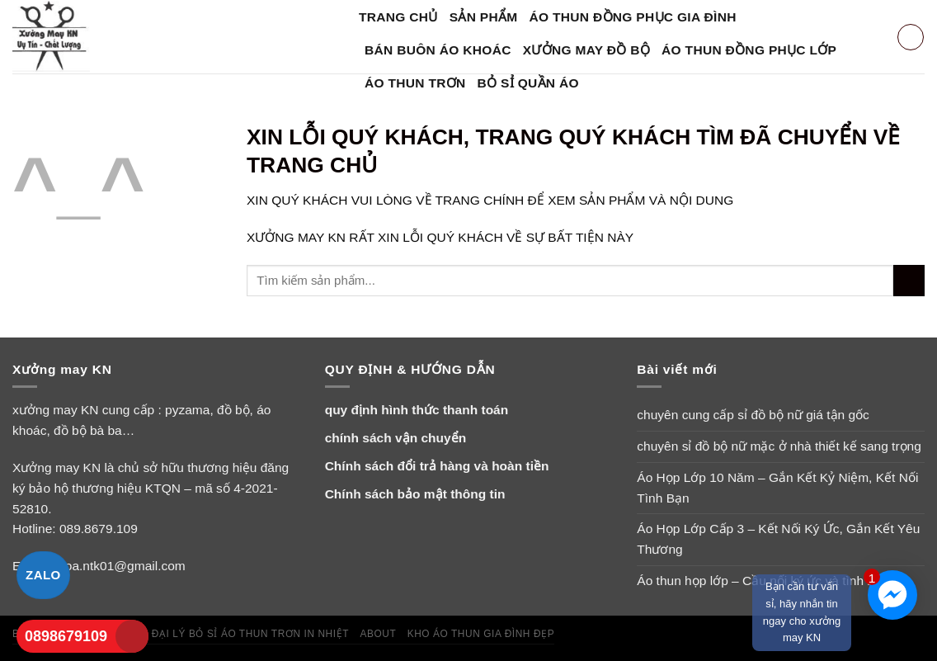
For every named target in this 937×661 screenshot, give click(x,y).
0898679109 (66, 636)
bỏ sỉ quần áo (528, 83)
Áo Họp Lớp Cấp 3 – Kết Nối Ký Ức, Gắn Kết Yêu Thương (778, 539)
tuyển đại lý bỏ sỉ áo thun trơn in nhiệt (231, 634)
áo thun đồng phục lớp (749, 50)
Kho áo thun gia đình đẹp (481, 634)
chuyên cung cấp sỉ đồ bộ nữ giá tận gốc (753, 415)
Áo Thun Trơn (415, 83)
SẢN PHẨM (484, 17)
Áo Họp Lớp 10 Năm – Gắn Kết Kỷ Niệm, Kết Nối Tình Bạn (777, 487)
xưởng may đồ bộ (586, 50)
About (378, 634)
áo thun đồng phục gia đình (633, 17)
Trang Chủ (398, 17)
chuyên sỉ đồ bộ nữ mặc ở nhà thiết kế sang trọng (779, 446)
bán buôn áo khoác (438, 50)
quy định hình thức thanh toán (417, 410)
